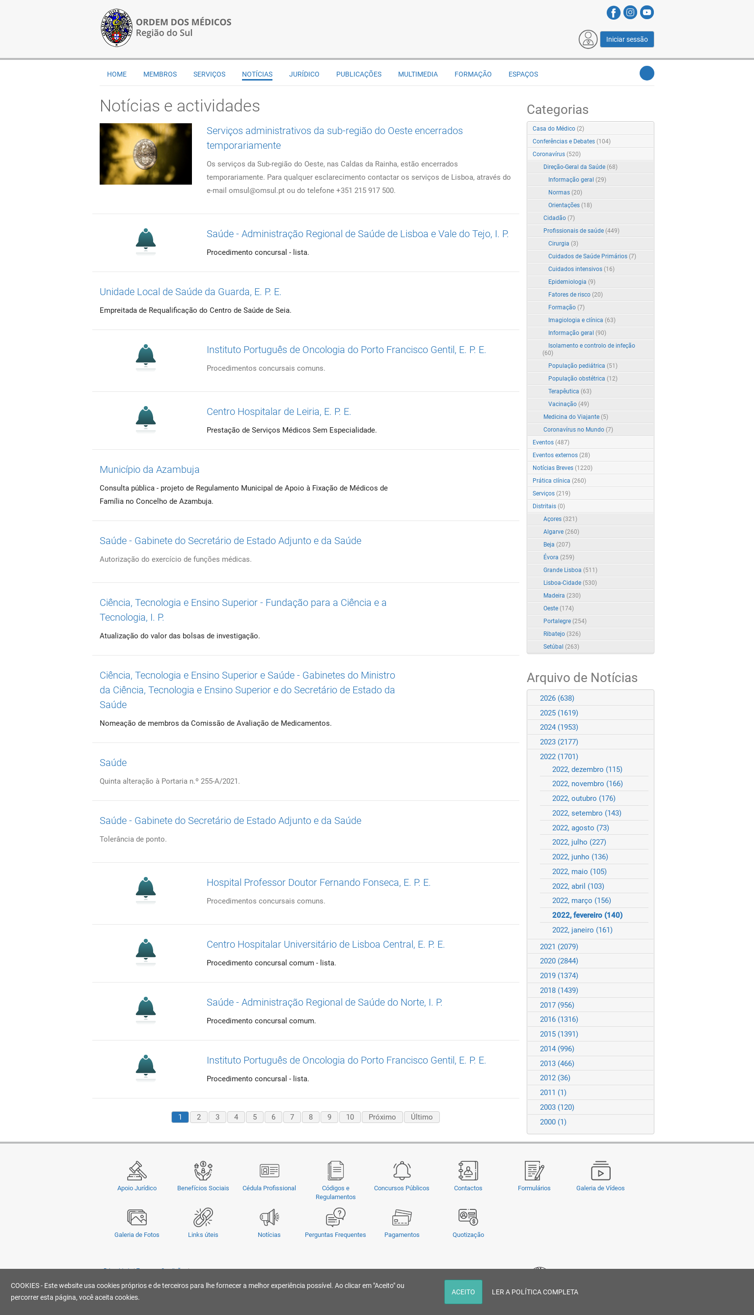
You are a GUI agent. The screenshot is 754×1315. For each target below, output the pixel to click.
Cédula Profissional (269, 1188)
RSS (647, 129)
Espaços (523, 74)
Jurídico (304, 74)
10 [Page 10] (350, 1117)
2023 (559, 742)
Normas (565, 192)
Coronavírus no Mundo (578, 429)
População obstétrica (583, 378)
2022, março (581, 900)
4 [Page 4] (236, 1117)
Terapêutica (570, 391)
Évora (558, 557)
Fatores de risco (575, 294)
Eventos (551, 442)
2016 (559, 1019)
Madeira (562, 595)
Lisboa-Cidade (570, 582)
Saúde (113, 762)
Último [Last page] (422, 1117)
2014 (557, 1048)
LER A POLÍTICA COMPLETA (535, 1292)
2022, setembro (586, 813)
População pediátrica (583, 365)
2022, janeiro (582, 930)
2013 (557, 1063)
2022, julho (579, 842)
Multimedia (418, 74)
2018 (559, 990)
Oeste (558, 608)
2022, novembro (587, 783)
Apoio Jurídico (137, 1188)
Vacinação (568, 404)
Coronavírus (557, 154)
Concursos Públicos (402, 1188)
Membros (160, 74)
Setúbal (561, 646)
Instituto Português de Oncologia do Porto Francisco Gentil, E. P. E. (346, 350)
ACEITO (463, 1292)
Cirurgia (563, 243)
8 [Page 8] (311, 1117)
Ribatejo (562, 633)
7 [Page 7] (292, 1117)
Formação (473, 74)
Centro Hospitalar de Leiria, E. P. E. (279, 411)
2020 (559, 961)
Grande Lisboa (570, 570)
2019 (559, 975)
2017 (557, 1005)
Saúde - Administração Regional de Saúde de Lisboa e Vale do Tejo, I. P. (358, 234)
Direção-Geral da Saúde (580, 167)
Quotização (468, 1234)
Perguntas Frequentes (335, 1234)
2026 (557, 698)
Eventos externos (561, 455)
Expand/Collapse (636, 155)
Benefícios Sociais (203, 1188)
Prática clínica (559, 480)
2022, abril (578, 886)
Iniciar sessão (627, 39)
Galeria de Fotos (137, 1234)
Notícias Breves (562, 468)
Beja (556, 544)
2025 (559, 713)
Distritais (549, 506)
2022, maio (579, 871)
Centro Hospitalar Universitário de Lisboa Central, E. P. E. (326, 944)
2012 (555, 1077)
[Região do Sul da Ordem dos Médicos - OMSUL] (166, 26)
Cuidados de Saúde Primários (592, 256)
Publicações (358, 74)
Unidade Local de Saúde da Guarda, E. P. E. (191, 292)
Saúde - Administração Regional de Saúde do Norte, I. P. (325, 1002)
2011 (553, 1092)
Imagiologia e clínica (582, 320)
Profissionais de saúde (581, 230)
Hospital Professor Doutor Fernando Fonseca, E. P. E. (319, 882)
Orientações (570, 205)
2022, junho (580, 856)
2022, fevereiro (587, 915)
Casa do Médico (558, 128)
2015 (559, 1034)
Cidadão (559, 218)
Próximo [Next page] (382, 1117)
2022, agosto (580, 827)
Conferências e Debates (572, 141)
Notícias (269, 1234)
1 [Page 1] (180, 1117)
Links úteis (203, 1234)
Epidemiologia (571, 281)
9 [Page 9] (329, 1117)
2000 (553, 1122)
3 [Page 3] (217, 1117)
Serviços (209, 74)
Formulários (534, 1188)
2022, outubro (584, 798)
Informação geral (577, 179)
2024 (559, 727)
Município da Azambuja (150, 469)
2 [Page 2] (199, 1117)
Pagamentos (402, 1234)
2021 (559, 946)
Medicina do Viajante (575, 416)
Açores (560, 519)
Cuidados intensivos (581, 269)
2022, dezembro (587, 769)
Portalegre (565, 621)
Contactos (468, 1188)
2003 (557, 1107)
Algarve (561, 531)
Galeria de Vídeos (600, 1188)
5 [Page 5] (255, 1117)
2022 (559, 756)
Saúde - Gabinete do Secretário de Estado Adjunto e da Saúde (230, 541)
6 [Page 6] (273, 1117)
